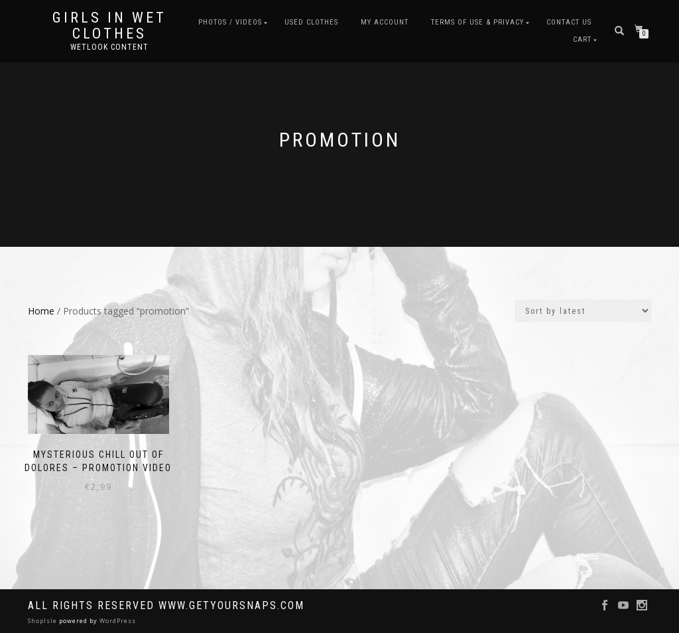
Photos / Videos (230, 22)
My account (384, 22)
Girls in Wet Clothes (109, 26)
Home (41, 311)
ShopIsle (43, 620)
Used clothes (311, 22)
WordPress (116, 620)
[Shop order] (583, 311)
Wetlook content (109, 47)
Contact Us (568, 22)
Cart (582, 39)
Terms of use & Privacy (477, 22)
